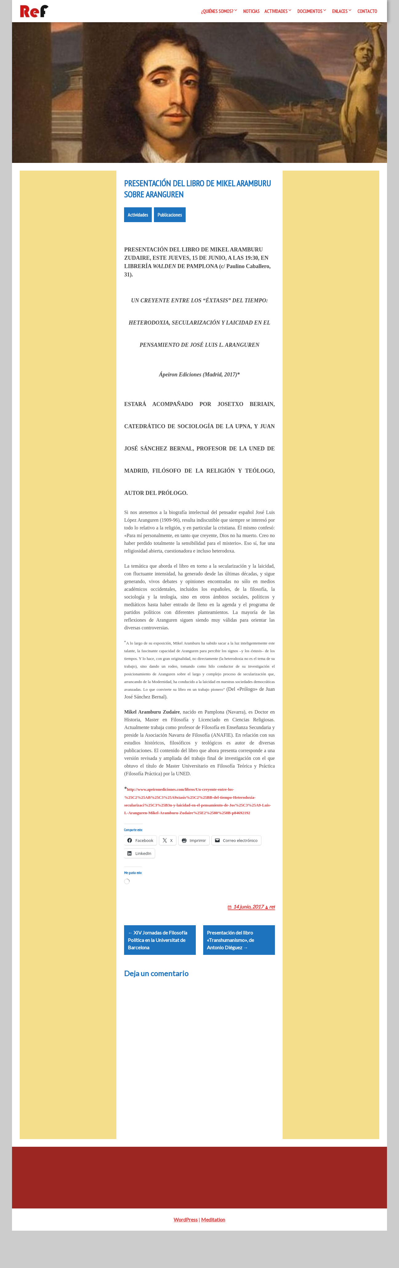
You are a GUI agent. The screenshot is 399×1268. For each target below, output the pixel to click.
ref (272, 936)
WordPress (186, 1257)
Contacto (367, 11)
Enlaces (340, 11)
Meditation (213, 1257)
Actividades (276, 11)
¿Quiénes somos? (217, 11)
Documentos (309, 11)
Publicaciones (170, 237)
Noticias (251, 11)
